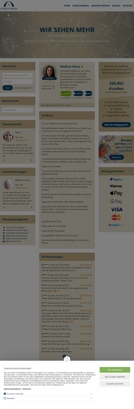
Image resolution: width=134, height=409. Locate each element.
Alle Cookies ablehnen (115, 377)
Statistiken (11, 398)
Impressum (26, 389)
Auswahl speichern (114, 384)
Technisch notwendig (15, 394)
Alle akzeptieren (115, 370)
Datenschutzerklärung (12, 389)
